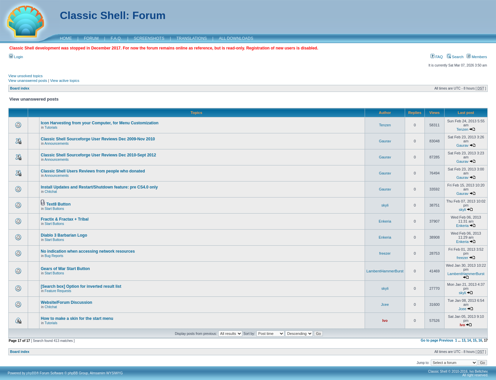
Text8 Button (58, 204)
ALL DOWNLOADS (236, 38)
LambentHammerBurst (384, 271)
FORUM (91, 38)
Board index (19, 88)
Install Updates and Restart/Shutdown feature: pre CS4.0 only (99, 187)
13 (463, 340)
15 (475, 340)
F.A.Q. (116, 38)
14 (469, 340)
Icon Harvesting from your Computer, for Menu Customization (99, 123)
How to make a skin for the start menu (77, 318)
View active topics (64, 81)
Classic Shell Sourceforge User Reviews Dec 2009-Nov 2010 (98, 139)
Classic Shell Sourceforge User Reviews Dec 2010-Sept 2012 (98, 155)
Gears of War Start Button (65, 268)
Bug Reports (54, 256)
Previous (446, 340)
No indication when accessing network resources (88, 251)
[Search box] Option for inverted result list (81, 286)
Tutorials (50, 127)
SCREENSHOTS (149, 38)
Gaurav (385, 141)
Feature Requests (58, 291)
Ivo (385, 321)
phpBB (31, 373)
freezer (385, 253)
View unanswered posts (27, 81)
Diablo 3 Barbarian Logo (64, 235)
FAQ (436, 57)
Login (16, 57)
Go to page (429, 340)
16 (480, 340)
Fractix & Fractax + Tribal (65, 219)
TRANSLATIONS (191, 38)
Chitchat (51, 192)
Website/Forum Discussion (66, 302)
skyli (384, 205)
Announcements (56, 143)
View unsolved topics (25, 76)
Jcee (385, 304)
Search (455, 57)
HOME (66, 38)
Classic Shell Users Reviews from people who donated (93, 171)
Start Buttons (54, 209)
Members (477, 57)
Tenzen (385, 125)
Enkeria (385, 221)
